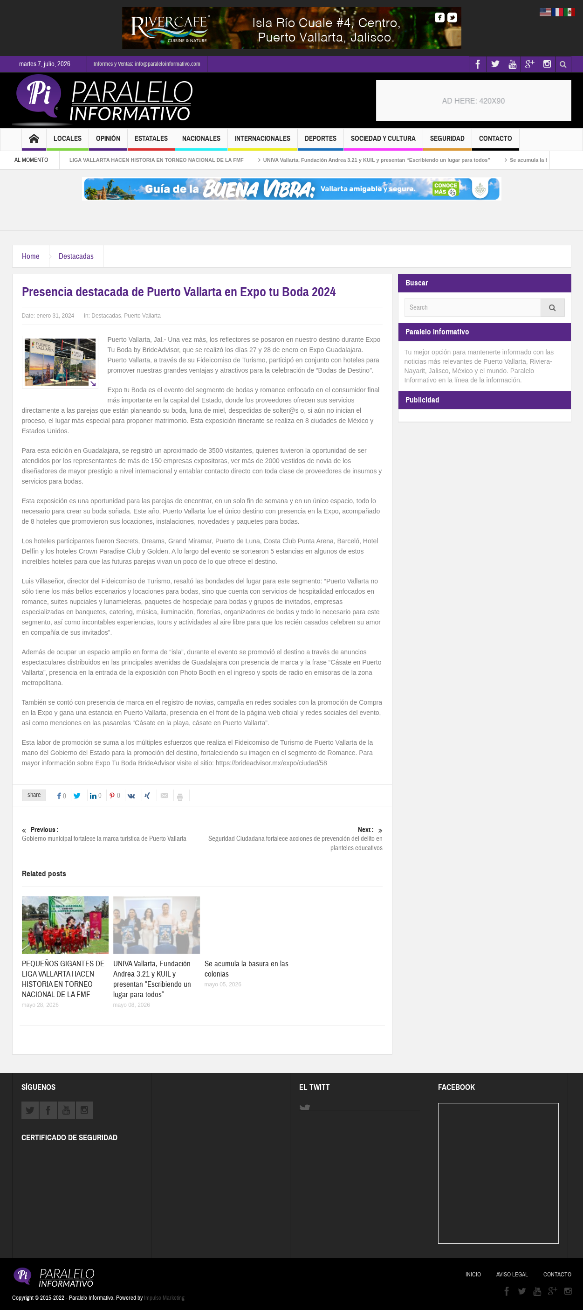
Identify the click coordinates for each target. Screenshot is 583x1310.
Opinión (108, 142)
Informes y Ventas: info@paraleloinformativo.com (147, 64)
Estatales (151, 142)
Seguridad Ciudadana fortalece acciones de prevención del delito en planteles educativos (292, 839)
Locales (68, 142)
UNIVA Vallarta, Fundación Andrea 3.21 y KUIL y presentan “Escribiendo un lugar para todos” (385, 160)
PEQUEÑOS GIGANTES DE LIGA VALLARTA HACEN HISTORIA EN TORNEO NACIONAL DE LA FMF (132, 160)
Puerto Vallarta (142, 315)
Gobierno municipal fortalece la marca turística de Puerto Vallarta (112, 834)
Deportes (320, 142)
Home (31, 256)
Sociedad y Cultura (383, 142)
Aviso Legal (512, 1274)
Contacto (495, 142)
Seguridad (447, 142)
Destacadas (76, 256)
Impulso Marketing (164, 1298)
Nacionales (201, 142)
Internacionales (262, 142)
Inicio (473, 1274)
